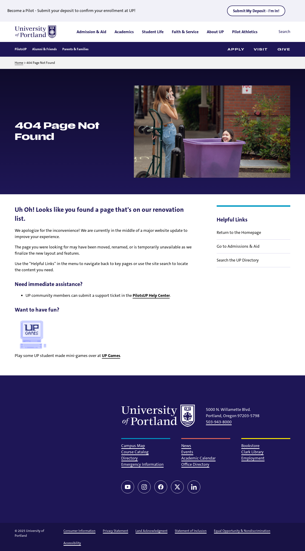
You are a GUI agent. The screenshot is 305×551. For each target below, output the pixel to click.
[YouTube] (127, 486)
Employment (253, 458)
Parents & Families (75, 49)
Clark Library (252, 452)
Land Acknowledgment (151, 531)
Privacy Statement (115, 531)
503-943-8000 (219, 422)
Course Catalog (135, 452)
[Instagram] (144, 486)
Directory (129, 458)
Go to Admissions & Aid (238, 249)
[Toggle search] (278, 31)
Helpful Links (232, 219)
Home (19, 63)
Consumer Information (79, 531)
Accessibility (72, 543)
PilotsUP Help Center (151, 295)
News (186, 445)
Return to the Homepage (239, 235)
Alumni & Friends (44, 49)
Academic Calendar (198, 458)
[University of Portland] (35, 32)
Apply (236, 49)
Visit (261, 49)
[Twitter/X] (177, 486)
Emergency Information (142, 464)
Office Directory (195, 464)
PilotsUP (21, 49)
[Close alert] (294, 11)
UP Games (111, 355)
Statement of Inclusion (191, 531)
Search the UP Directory (238, 263)
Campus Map (133, 445)
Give (283, 49)
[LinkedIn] (193, 486)
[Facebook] (160, 486)
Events (187, 452)
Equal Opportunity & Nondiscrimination (242, 531)
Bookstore (250, 445)
